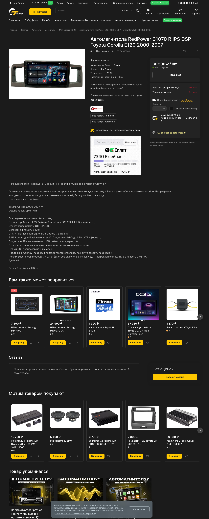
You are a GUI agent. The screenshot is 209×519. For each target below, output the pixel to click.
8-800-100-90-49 (188, 3)
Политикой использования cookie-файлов (75, 513)
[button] (200, 317)
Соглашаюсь (139, 509)
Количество (157, 104)
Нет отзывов (102, 51)
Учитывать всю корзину (183, 108)
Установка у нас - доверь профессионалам (118, 130)
